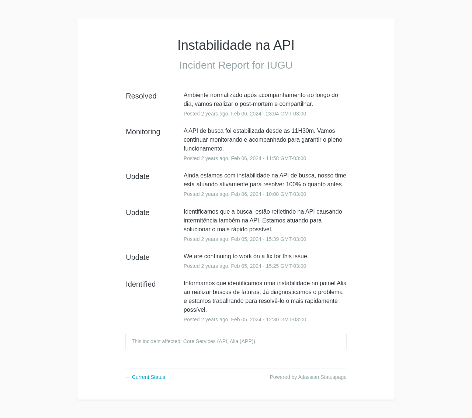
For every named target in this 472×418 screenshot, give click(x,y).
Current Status (145, 377)
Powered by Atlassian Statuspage (308, 377)
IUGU (280, 65)
